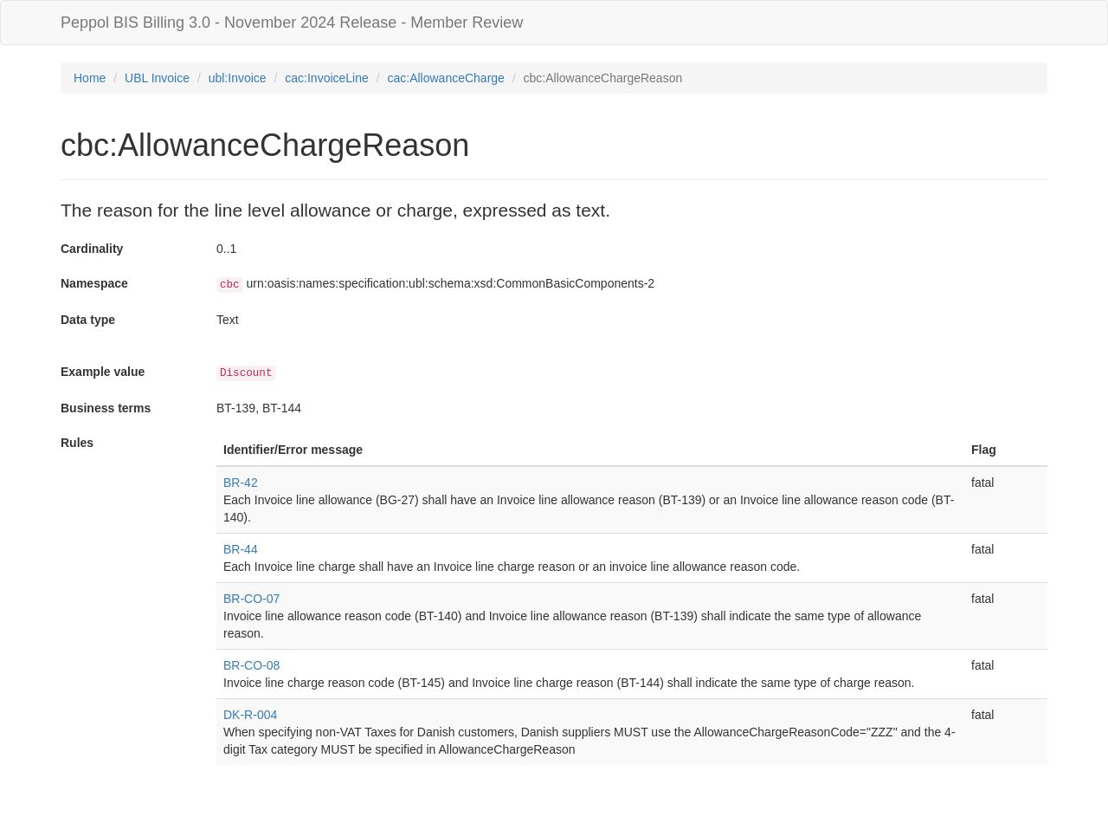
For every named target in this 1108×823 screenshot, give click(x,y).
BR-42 (240, 482)
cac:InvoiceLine (327, 78)
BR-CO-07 (251, 599)
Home (90, 78)
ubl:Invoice (238, 78)
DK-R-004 (250, 715)
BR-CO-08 (251, 665)
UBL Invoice (157, 78)
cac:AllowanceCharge (445, 78)
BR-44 (240, 549)
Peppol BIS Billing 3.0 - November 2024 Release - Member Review (292, 22)
